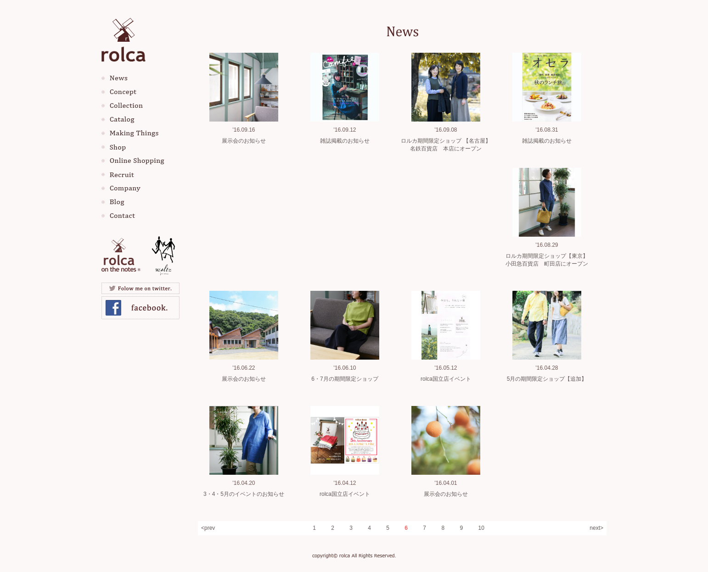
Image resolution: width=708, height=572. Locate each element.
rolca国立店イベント (446, 379)
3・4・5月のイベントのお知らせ (243, 494)
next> (596, 528)
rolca (123, 38)
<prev (208, 528)
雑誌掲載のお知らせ (345, 141)
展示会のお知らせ (244, 141)
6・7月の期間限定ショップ (344, 379)
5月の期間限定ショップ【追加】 (547, 379)
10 (481, 528)
